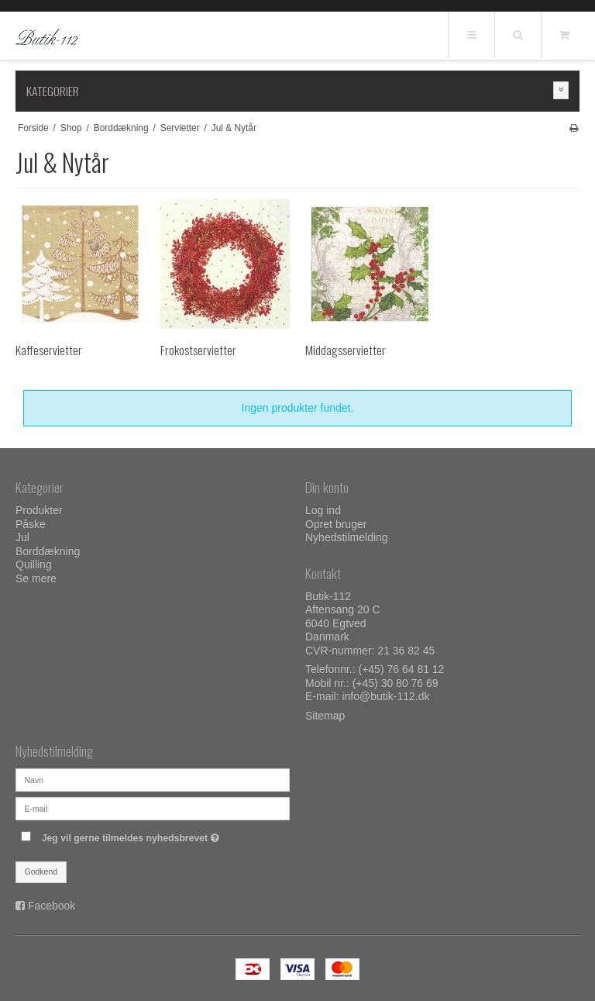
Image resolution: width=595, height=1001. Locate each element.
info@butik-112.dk (385, 696)
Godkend (41, 871)
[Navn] (152, 778)
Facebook (51, 905)
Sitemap (325, 715)
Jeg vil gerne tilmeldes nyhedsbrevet (166, 835)
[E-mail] (152, 807)
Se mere (36, 578)
